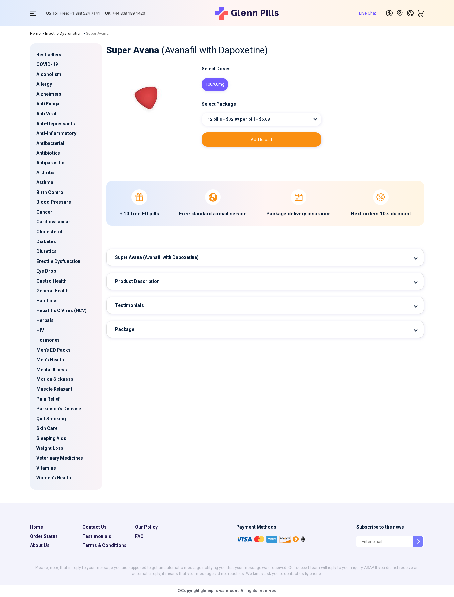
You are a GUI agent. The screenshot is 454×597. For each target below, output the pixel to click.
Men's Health (50, 359)
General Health (52, 290)
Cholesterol (49, 231)
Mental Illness (51, 369)
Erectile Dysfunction (63, 33)
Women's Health (53, 477)
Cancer (44, 212)
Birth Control (50, 192)
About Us (40, 545)
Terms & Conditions (104, 545)
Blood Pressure (53, 202)
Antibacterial (50, 143)
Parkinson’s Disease (58, 408)
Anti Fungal (48, 103)
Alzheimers (48, 94)
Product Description (137, 281)
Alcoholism (48, 74)
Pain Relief (48, 399)
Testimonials (129, 305)
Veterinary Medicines (59, 458)
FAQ (139, 536)
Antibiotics (48, 153)
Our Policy (146, 527)
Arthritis (45, 172)
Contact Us (94, 527)
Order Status (44, 536)
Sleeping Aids (51, 438)
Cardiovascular (53, 221)
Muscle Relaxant (54, 389)
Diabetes (46, 241)
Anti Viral (46, 113)
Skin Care (46, 428)
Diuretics (46, 251)
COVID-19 (47, 64)
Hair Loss (46, 300)
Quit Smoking (51, 418)
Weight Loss (49, 448)
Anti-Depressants (55, 123)
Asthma (44, 182)
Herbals (45, 320)
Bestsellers (48, 54)
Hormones (48, 340)
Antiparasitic (50, 162)
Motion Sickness (54, 379)
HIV (40, 330)
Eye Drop (46, 271)
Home (35, 33)
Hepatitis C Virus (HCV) (61, 310)
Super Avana (157, 257)
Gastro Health (51, 281)
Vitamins (46, 468)
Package (124, 329)
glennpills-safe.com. (219, 590)
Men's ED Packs (53, 350)
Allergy (44, 84)
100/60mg (215, 84)
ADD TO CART (262, 139)
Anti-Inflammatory (56, 133)
